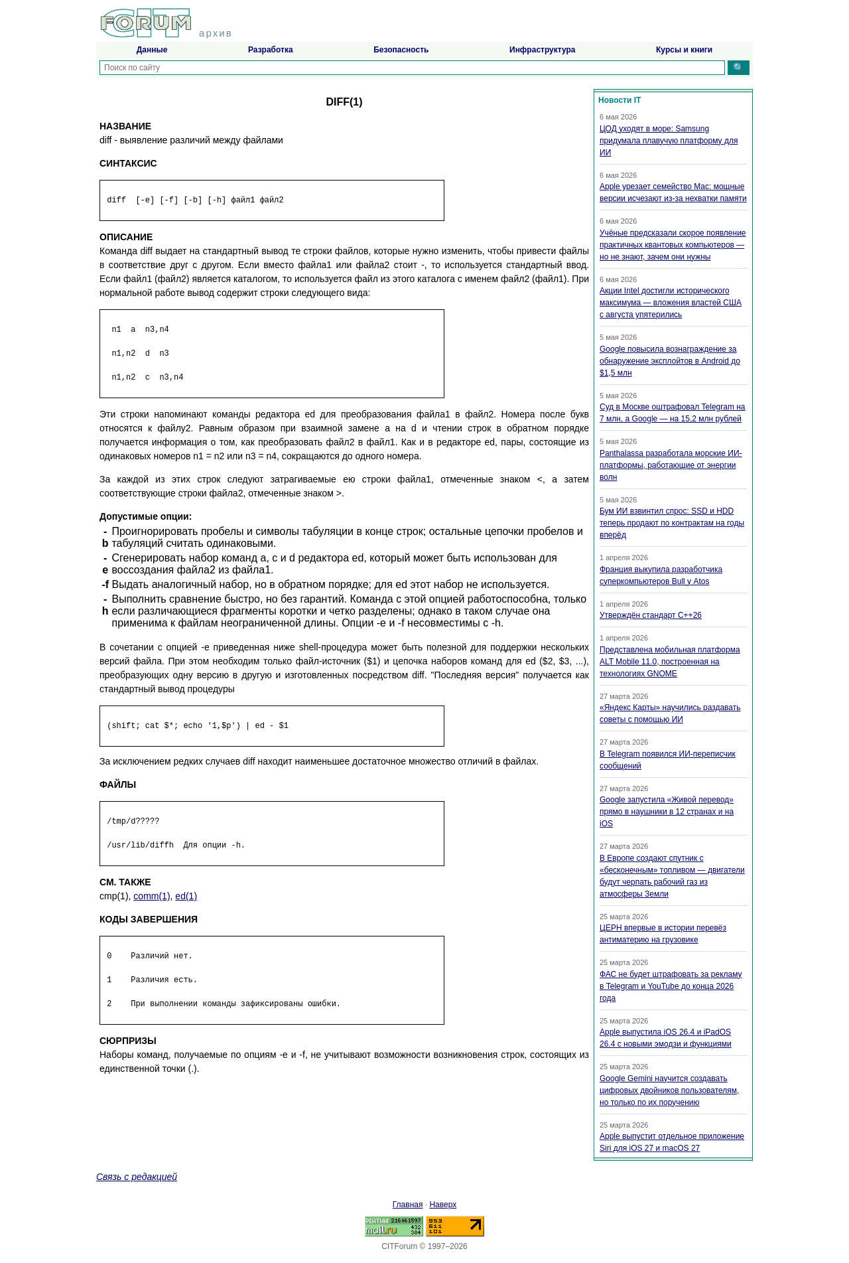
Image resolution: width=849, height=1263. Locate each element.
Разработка (270, 49)
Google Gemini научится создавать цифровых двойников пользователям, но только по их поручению (669, 1090)
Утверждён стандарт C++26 (651, 615)
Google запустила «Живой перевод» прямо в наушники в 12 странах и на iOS (667, 811)
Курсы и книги (684, 49)
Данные (152, 49)
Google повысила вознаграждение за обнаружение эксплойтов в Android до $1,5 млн (670, 361)
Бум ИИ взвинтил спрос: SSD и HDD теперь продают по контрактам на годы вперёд (672, 523)
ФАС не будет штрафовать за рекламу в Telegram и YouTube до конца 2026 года (671, 986)
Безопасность (400, 49)
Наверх (442, 1204)
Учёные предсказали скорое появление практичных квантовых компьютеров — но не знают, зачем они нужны (673, 244)
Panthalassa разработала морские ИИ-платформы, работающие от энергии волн (671, 465)
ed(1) (186, 896)
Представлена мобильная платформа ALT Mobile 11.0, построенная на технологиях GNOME (670, 661)
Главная (408, 1204)
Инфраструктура (542, 49)
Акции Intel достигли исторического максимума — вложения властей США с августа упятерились (671, 302)
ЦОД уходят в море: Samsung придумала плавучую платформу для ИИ (669, 140)
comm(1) (151, 896)
